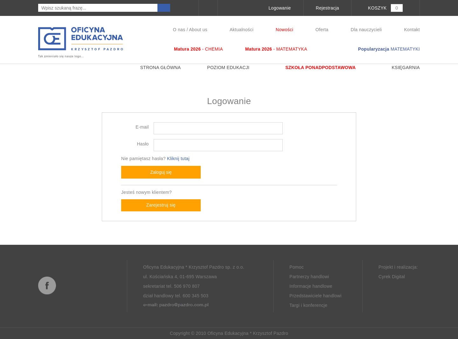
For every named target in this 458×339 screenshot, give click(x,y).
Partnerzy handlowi (309, 276)
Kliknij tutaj (178, 158)
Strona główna (154, 67)
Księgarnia (399, 67)
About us (198, 29)
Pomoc (296, 267)
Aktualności (241, 29)
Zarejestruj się (161, 205)
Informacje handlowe (310, 286)
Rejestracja (327, 8)
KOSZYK (377, 8)
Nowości (284, 29)
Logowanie (279, 8)
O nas (179, 29)
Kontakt (412, 29)
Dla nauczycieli (366, 29)
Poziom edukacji (227, 67)
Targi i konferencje (308, 305)
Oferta (322, 29)
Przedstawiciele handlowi (315, 295)
